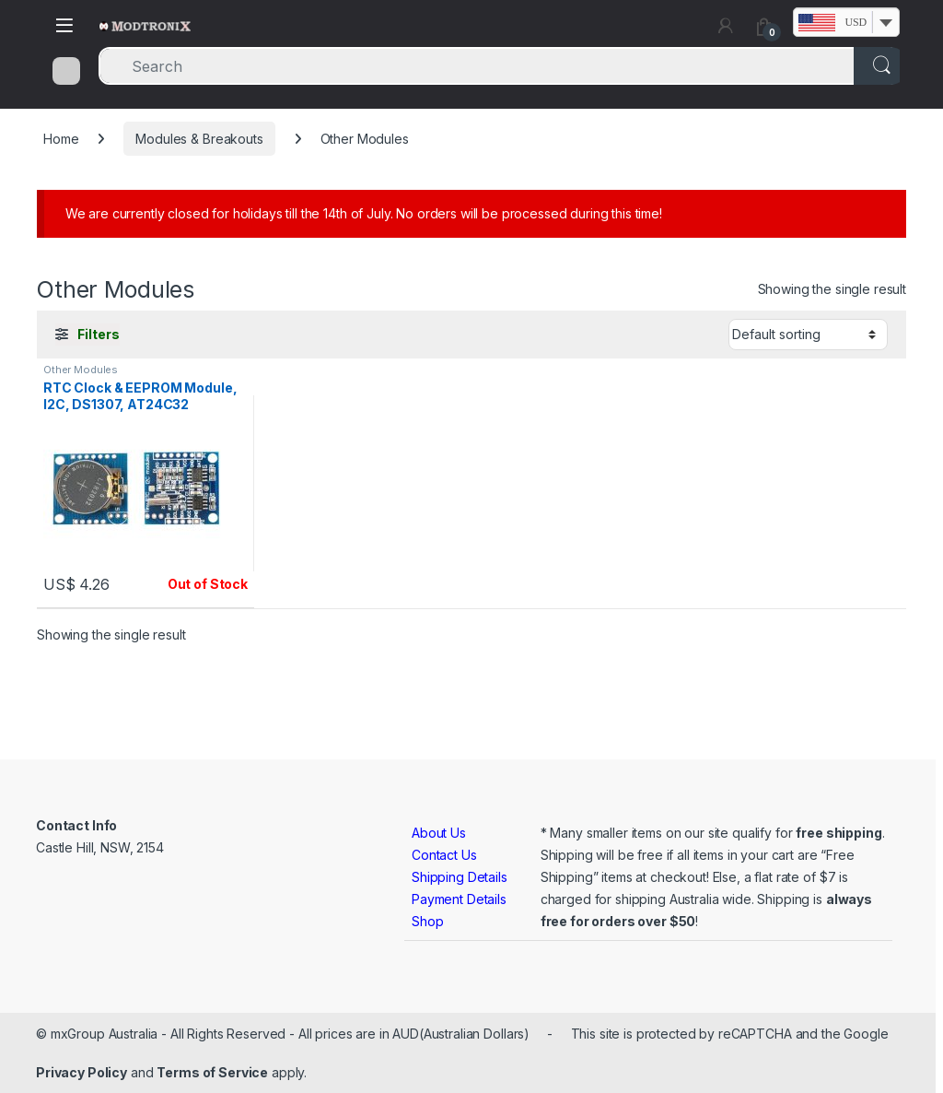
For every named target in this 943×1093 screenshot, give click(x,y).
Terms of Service (212, 1072)
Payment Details (459, 899)
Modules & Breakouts (198, 139)
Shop (427, 921)
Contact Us (444, 855)
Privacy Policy (81, 1072)
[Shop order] (808, 334)
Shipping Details (459, 877)
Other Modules (80, 369)
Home (60, 139)
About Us (439, 832)
